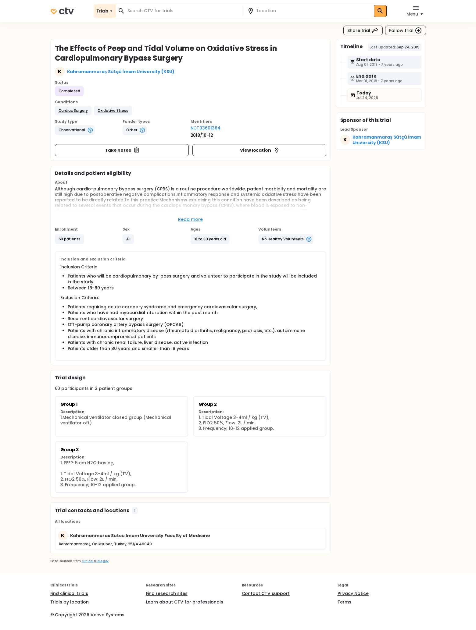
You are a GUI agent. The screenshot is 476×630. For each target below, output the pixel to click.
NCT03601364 (206, 128)
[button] (73, 110)
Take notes (122, 150)
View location (260, 150)
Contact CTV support (266, 593)
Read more (190, 219)
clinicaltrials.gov (95, 561)
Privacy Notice (353, 593)
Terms (345, 602)
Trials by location (69, 602)
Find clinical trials (69, 593)
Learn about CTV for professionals (184, 602)
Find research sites (167, 593)
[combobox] (182, 10)
